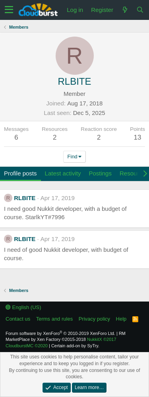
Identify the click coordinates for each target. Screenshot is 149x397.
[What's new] (124, 9)
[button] (9, 10)
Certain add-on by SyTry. (75, 345)
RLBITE (24, 198)
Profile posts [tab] (20, 173)
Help (121, 319)
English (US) (23, 307)
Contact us (18, 319)
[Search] (139, 9)
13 (137, 137)
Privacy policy (94, 319)
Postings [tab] (100, 173)
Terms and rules (54, 319)
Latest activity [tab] (63, 173)
